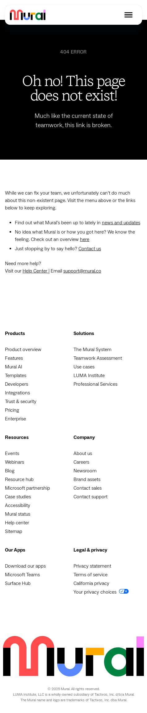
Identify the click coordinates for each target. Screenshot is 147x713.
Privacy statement (92, 566)
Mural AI (13, 367)
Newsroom (85, 471)
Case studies (18, 497)
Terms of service (90, 575)
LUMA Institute (89, 375)
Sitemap (13, 531)
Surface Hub (18, 583)
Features (14, 358)
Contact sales (88, 488)
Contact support (90, 497)
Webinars (14, 462)
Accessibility (17, 505)
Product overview (23, 349)
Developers (16, 384)
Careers (81, 462)
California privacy (91, 583)
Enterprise (15, 419)
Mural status (17, 514)
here (84, 239)
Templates (15, 375)
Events (12, 453)
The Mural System (92, 349)
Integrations (17, 393)
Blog (10, 471)
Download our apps (25, 566)
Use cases (84, 367)
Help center (17, 523)
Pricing (12, 410)
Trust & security (20, 401)
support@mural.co (82, 271)
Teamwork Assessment (98, 358)
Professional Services (95, 384)
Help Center (35, 271)
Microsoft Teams (22, 575)
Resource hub (19, 479)
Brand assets (87, 479)
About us (83, 453)
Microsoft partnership (27, 488)
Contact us (89, 249)
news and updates (121, 223)
